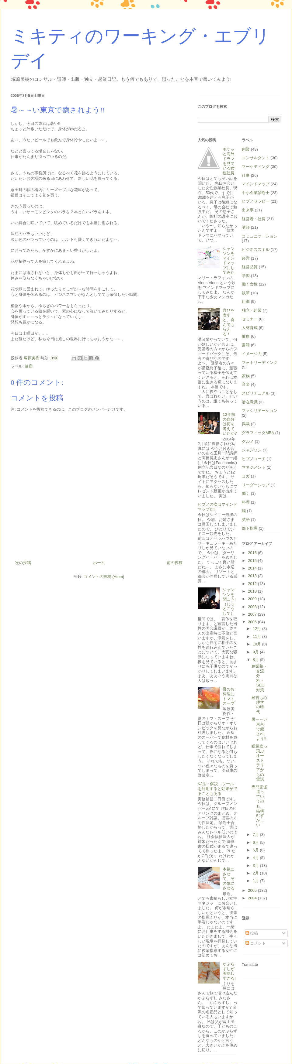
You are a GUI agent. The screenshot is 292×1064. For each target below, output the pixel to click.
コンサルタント (255, 158)
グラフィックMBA (258, 432)
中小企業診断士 (255, 192)
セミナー (250, 319)
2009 (253, 599)
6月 (256, 842)
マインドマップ (255, 184)
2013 (253, 575)
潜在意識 (250, 402)
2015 (253, 560)
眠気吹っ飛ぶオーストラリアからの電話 (259, 763)
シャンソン (252, 450)
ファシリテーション (259, 410)
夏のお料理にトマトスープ (229, 696)
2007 (253, 614)
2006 (253, 622)
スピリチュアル (255, 393)
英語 (246, 519)
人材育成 (250, 327)
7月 (256, 834)
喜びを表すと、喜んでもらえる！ (229, 322)
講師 (246, 227)
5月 (256, 850)
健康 (29, 366)
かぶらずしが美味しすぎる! (229, 971)
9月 (256, 652)
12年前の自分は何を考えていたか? (230, 424)
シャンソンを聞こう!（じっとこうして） (229, 601)
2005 (253, 890)
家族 (246, 376)
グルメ (248, 441)
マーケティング (255, 166)
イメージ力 (252, 353)
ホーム (99, 562)
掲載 (246, 424)
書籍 (246, 345)
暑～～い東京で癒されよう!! (259, 729)
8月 (256, 659)
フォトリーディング (259, 362)
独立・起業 (252, 310)
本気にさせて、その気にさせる (229, 878)
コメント (255, 943)
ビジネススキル (255, 249)
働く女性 (250, 284)
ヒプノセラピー (255, 201)
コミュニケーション (259, 236)
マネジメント (254, 467)
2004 (253, 898)
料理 (246, 502)
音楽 (246, 384)
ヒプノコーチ (254, 459)
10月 (257, 644)
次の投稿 (23, 562)
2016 (253, 552)
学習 (246, 275)
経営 (246, 258)
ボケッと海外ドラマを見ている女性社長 (229, 161)
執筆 (246, 293)
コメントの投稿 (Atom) (104, 576)
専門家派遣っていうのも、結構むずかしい (259, 806)
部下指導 (250, 528)
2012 (253, 583)
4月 (256, 857)
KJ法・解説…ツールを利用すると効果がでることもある (217, 788)
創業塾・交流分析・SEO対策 (259, 678)
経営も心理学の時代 (259, 704)
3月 (256, 865)
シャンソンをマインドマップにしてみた (229, 260)
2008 (253, 606)
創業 (246, 149)
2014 (253, 568)
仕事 (246, 175)
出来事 (248, 210)
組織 (246, 301)
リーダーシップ (255, 485)
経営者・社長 (254, 219)
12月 (257, 628)
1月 (256, 880)
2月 (256, 873)
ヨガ (246, 476)
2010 (253, 591)
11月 (257, 636)
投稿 (251, 933)
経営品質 (250, 267)
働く (246, 493)
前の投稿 (174, 562)
